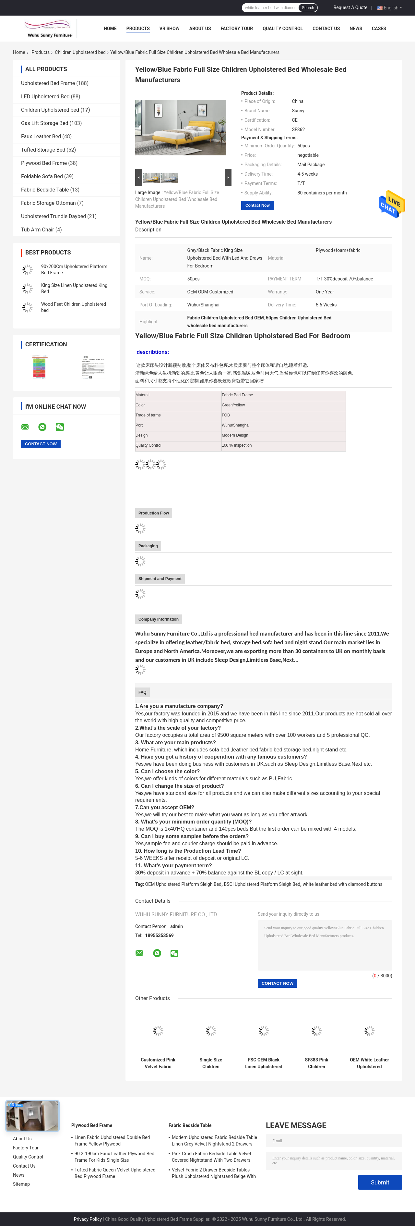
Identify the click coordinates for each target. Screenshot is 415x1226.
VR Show (170, 28)
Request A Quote (350, 7)
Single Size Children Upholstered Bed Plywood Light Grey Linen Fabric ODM (211, 1063)
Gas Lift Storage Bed (44, 123)
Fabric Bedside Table (45, 190)
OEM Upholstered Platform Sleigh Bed (183, 884)
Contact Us (326, 28)
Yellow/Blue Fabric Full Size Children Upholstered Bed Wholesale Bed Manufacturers (177, 199)
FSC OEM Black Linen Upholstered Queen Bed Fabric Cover (263, 1063)
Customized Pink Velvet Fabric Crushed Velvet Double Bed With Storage (158, 1063)
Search (308, 8)
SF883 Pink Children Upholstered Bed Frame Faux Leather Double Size (316, 1063)
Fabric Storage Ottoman (48, 203)
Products (138, 28)
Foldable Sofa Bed (42, 176)
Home (110, 28)
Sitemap (21, 1184)
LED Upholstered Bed (45, 96)
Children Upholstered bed (80, 52)
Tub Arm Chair (37, 230)
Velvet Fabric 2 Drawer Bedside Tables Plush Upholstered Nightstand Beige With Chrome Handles (214, 1174)
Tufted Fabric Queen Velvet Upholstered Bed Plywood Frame (115, 1173)
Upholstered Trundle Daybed (53, 216)
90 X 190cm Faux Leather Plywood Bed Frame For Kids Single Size (114, 1157)
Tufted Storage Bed (43, 150)
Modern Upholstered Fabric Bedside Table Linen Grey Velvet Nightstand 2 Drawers (214, 1140)
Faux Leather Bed (41, 136)
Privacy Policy (88, 1219)
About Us (200, 28)
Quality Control (283, 28)
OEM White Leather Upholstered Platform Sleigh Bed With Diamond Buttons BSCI (369, 1063)
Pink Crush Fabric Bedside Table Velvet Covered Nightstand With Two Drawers (211, 1157)
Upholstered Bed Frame (48, 83)
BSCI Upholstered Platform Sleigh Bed (262, 884)
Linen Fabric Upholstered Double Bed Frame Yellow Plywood (112, 1140)
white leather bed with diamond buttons (343, 884)
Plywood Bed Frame (44, 163)
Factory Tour (237, 28)
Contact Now (257, 205)
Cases (379, 28)
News (356, 28)
